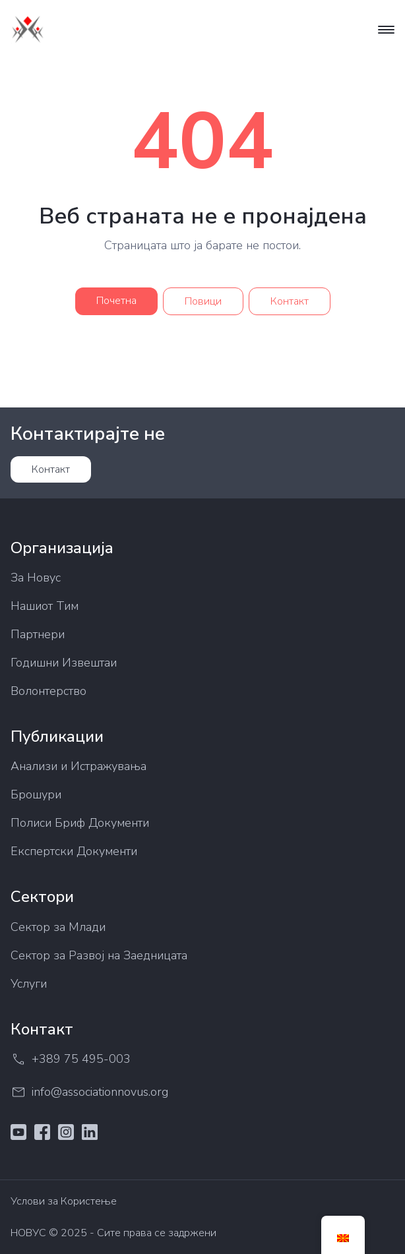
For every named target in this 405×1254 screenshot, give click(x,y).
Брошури (36, 794)
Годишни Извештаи (64, 663)
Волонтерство (48, 691)
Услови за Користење (64, 1201)
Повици (203, 301)
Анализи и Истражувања (78, 766)
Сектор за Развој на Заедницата (99, 955)
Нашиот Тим (44, 606)
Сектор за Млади (58, 927)
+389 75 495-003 (71, 1059)
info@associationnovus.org (89, 1092)
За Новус (36, 577)
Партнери (38, 634)
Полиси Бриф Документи (80, 823)
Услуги (29, 984)
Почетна (116, 300)
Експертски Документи (74, 851)
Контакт (289, 301)
